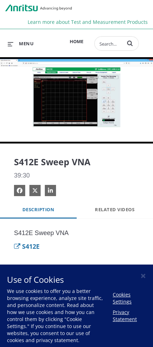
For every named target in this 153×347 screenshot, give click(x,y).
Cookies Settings (122, 298)
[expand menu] (21, 43)
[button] (130, 43)
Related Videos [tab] (114, 209)
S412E (27, 246)
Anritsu (38, 8)
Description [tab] (38, 209)
